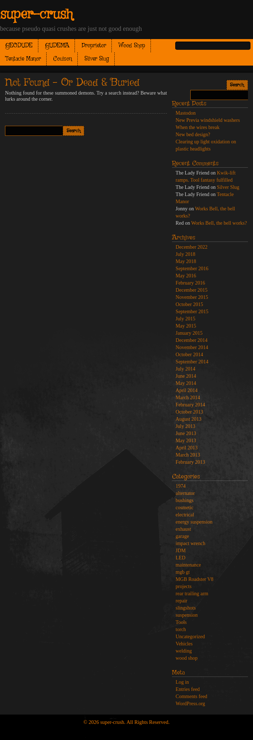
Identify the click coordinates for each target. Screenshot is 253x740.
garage (182, 536)
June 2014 (186, 376)
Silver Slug (97, 59)
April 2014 (186, 390)
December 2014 (191, 340)
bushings (185, 500)
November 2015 (192, 297)
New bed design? (193, 134)
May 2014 (186, 383)
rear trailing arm (192, 593)
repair (181, 600)
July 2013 (185, 426)
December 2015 (191, 290)
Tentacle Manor (23, 59)
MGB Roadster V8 (195, 579)
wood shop (186, 658)
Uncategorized (190, 636)
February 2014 (190, 404)
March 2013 (188, 455)
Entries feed (188, 689)
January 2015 (189, 333)
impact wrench (190, 543)
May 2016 (186, 275)
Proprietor (94, 45)
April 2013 (186, 447)
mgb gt (183, 572)
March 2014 (188, 397)
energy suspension (194, 522)
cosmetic (185, 507)
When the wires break (197, 127)
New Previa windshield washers (208, 120)
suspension (186, 615)
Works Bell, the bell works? (219, 223)
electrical (185, 514)
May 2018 (186, 261)
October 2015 (189, 304)
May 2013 (186, 440)
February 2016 (190, 283)
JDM (181, 550)
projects (183, 586)
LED (180, 557)
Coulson (62, 59)
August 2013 (188, 419)
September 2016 (192, 268)
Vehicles (184, 643)
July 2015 (185, 318)
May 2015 (186, 326)
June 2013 (186, 433)
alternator (185, 493)
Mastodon (186, 113)
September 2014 (192, 361)
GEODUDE (19, 45)
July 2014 (185, 369)
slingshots (186, 608)
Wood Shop (132, 45)
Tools (181, 622)
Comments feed (191, 696)
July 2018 (185, 254)
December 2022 (191, 247)
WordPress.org (190, 703)
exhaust (183, 529)
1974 (181, 486)
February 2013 (190, 462)
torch (181, 629)
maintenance (188, 565)
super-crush (36, 14)
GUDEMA (57, 45)
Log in (182, 682)
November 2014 (192, 347)
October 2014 (189, 354)
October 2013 (189, 412)
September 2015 (192, 311)
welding (184, 651)
